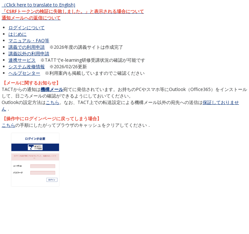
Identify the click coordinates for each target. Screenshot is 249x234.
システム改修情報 (26, 66)
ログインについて (26, 27)
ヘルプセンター (24, 73)
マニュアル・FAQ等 (28, 40)
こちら (52, 102)
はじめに (17, 34)
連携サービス (22, 60)
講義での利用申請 (26, 47)
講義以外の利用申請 (28, 53)
